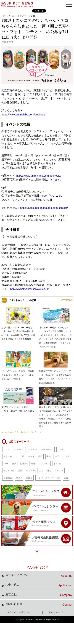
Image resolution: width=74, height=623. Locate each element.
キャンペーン (47, 449)
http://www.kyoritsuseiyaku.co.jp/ (29, 288)
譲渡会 (29, 477)
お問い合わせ (38, 604)
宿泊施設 (7, 477)
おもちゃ (7, 456)
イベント (57, 463)
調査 (66, 477)
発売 (33, 463)
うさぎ (31, 456)
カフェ (19, 477)
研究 (49, 470)
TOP (3, 16)
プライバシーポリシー (18, 612)
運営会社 (38, 595)
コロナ (6, 449)
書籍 (48, 456)
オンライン (19, 449)
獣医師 (23, 463)
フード (60, 449)
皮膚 (14, 463)
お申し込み (38, 585)
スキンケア (44, 463)
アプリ (66, 456)
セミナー (32, 449)
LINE (5, 463)
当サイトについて (38, 575)
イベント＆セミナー (18, 16)
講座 (20, 470)
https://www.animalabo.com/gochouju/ (23, 114)
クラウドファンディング (48, 477)
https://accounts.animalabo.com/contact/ (44, 207)
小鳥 (40, 456)
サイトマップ (56, 612)
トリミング (8, 470)
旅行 (57, 456)
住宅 (41, 470)
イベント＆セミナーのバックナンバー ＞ (21, 432)
